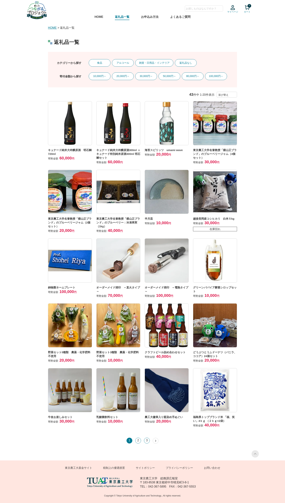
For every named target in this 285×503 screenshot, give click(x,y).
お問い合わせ (212, 467)
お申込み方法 (149, 16)
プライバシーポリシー (179, 467)
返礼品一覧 (122, 16)
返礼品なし (185, 62)
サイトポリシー (145, 467)
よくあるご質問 (180, 16)
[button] (155, 441)
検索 (220, 8)
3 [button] (147, 440)
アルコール (123, 62)
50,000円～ (169, 76)
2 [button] (138, 440)
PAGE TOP (255, 454)
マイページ (232, 12)
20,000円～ (122, 76)
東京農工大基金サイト (78, 467)
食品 (99, 62)
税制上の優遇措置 (114, 467)
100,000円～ (216, 76)
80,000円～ (192, 76)
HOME (99, 16)
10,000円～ (99, 76)
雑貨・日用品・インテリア (154, 62)
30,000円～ (146, 76)
